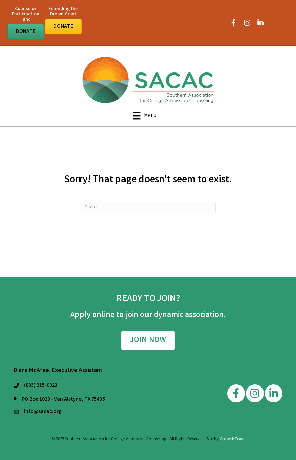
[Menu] (144, 115)
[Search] (148, 207)
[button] (25, 31)
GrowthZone (232, 439)
